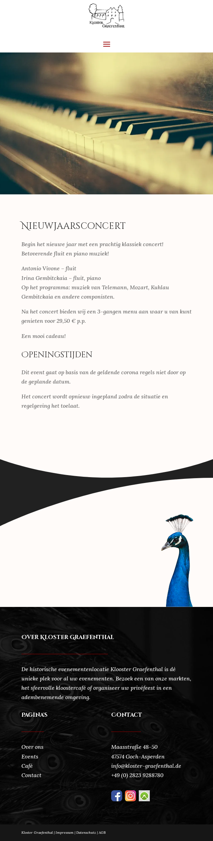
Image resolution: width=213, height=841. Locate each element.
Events (29, 756)
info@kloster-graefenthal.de (146, 765)
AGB (102, 832)
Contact (31, 775)
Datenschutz (87, 832)
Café (27, 765)
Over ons (32, 746)
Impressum (65, 832)
